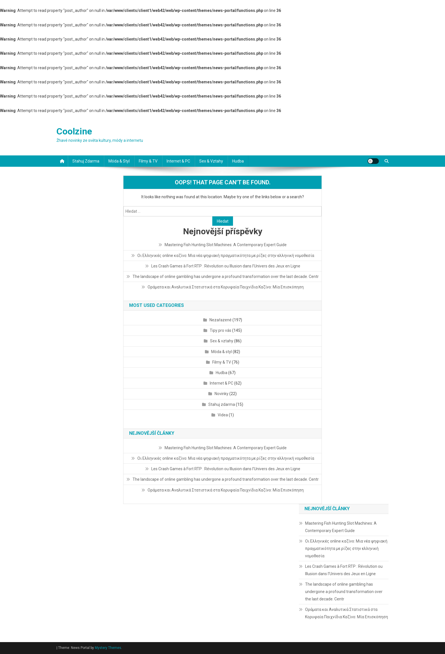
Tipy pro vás (220, 330)
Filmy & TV (148, 161)
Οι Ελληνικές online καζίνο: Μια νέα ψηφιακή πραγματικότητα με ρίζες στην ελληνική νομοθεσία (225, 255)
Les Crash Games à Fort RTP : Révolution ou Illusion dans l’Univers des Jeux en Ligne (225, 266)
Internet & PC (178, 161)
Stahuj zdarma (85, 161)
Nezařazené (220, 320)
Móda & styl (119, 161)
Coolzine (74, 131)
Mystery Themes (108, 648)
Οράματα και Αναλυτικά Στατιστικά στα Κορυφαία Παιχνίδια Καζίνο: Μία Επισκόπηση (226, 287)
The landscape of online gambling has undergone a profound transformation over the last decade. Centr (226, 276)
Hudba (238, 161)
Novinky (221, 393)
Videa (223, 415)
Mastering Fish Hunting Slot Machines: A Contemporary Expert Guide (226, 244)
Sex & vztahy (211, 161)
